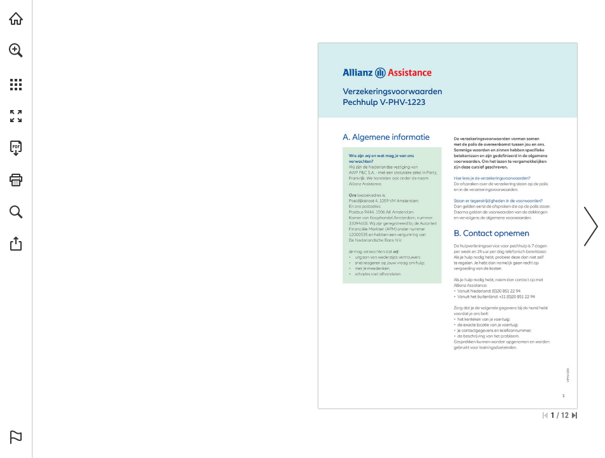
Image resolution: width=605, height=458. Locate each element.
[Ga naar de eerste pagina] (545, 415)
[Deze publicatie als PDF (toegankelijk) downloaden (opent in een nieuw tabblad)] (16, 148)
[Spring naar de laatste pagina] (574, 415)
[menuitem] (16, 66)
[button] (16, 50)
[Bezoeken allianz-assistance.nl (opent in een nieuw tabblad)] (16, 18)
